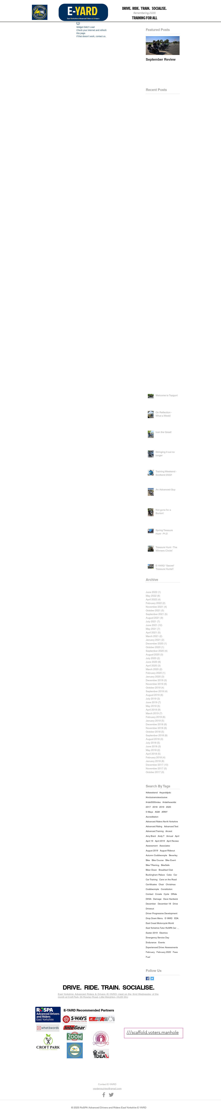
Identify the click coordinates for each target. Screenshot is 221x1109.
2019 (161, 807)
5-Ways (149, 812)
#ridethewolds (169, 802)
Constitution (166, 889)
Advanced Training (155, 831)
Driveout (150, 908)
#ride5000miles (153, 802)
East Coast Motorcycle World (160, 923)
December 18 (164, 903)
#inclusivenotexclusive (156, 797)
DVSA (148, 899)
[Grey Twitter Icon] (111, 1095)
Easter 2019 (152, 933)
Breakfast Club (166, 870)
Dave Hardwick (170, 899)
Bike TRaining (152, 865)
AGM (157, 812)
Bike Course (158, 860)
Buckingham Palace (155, 875)
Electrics (163, 933)
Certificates (151, 884)
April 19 (149, 841)
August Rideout (167, 850)
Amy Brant (151, 836)
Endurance (151, 942)
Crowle (158, 894)
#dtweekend (152, 792)
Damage (157, 899)
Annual (169, 836)
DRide (174, 894)
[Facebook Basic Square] (147, 978)
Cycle (166, 894)
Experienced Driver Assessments (162, 947)
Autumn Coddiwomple (156, 855)
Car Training (151, 879)
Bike (148, 860)
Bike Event (170, 860)
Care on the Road (168, 879)
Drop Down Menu (154, 918)
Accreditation (152, 817)
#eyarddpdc (165, 792)
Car (175, 875)
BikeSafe (165, 865)
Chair (161, 884)
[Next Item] (174, 45)
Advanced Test (171, 826)
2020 (168, 807)
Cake (169, 875)
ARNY (164, 812)
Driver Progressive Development (161, 913)
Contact (149, 894)
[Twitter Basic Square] (152, 978)
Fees (175, 952)
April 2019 (160, 841)
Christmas (171, 884)
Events (161, 942)
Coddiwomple (152, 889)
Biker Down (151, 870)
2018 (155, 807)
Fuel (148, 957)
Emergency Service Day (157, 937)
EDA (176, 918)
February (150, 952)
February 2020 (164, 952)
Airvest (168, 831)
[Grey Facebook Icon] (104, 1095)
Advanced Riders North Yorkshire (162, 821)
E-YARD (168, 918)
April (177, 836)
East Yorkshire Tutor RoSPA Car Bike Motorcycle (163, 928)
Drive (175, 903)
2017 (148, 807)
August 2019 (152, 850)
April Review (173, 841)
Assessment (152, 845)
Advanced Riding (154, 826)
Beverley (173, 855)
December (151, 903)
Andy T (161, 836)
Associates (164, 845)
